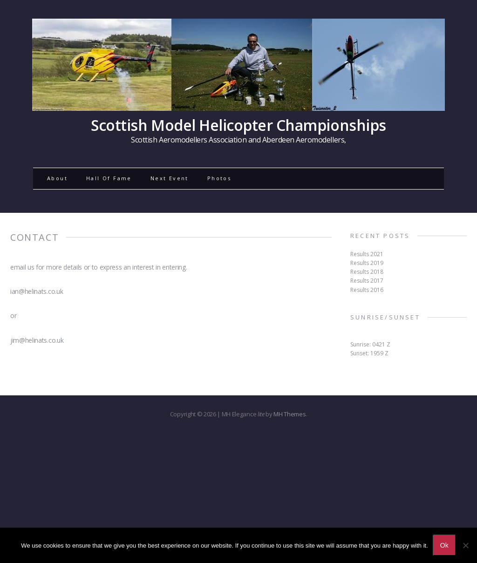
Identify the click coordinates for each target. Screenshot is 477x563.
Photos (219, 178)
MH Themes (289, 414)
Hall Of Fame (109, 178)
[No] (465, 545)
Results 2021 (366, 254)
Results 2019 (366, 263)
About (57, 178)
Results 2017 (366, 281)
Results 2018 (366, 272)
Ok (444, 545)
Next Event (169, 178)
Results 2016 (366, 290)
